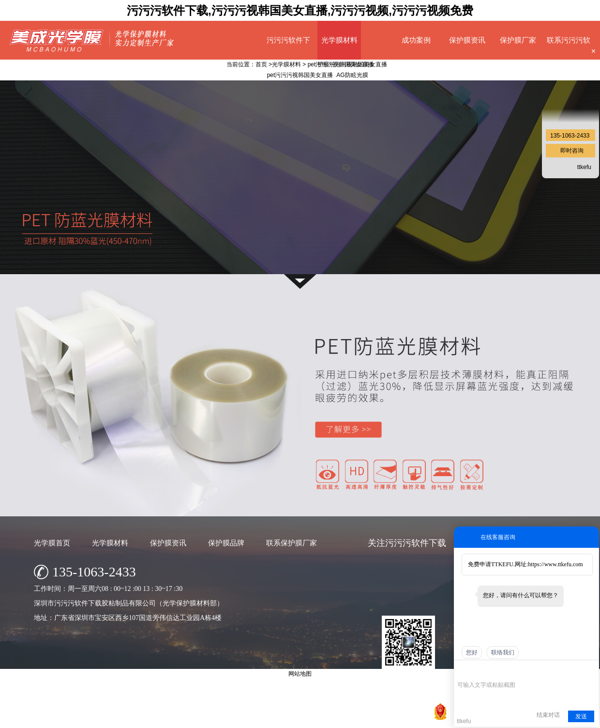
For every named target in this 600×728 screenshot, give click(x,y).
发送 (581, 716)
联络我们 (502, 652)
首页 (261, 64)
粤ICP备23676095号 (375, 718)
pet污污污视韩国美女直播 (341, 64)
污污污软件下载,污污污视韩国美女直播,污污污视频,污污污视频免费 (300, 10)
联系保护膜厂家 (291, 543)
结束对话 (548, 715)
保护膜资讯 (467, 40)
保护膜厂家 (518, 40)
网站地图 (418, 718)
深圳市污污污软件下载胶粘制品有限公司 (260, 718)
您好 (472, 652)
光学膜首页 (52, 543)
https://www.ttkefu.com (555, 564)
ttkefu (584, 167)
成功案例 (416, 40)
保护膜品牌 (226, 543)
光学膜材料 (339, 40)
